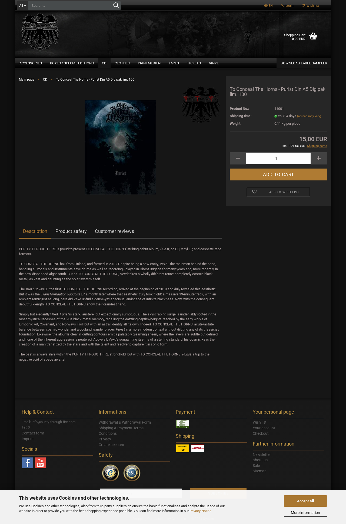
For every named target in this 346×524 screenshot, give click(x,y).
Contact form (33, 433)
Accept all (305, 501)
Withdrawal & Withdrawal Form (125, 422)
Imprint (28, 439)
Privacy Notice (200, 511)
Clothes (122, 63)
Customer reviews (114, 231)
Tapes (174, 63)
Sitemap (260, 471)
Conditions (108, 433)
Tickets (194, 63)
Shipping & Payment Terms (121, 428)
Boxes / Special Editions (72, 63)
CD (104, 63)
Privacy (105, 439)
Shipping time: (241, 116)
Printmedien (149, 63)
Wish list (310, 6)
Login (287, 6)
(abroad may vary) (309, 116)
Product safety (71, 231)
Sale (256, 465)
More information (305, 512)
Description (35, 231)
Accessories (30, 63)
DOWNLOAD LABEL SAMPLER (304, 63)
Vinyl (214, 63)
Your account (264, 428)
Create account (111, 445)
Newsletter (262, 454)
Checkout (261, 433)
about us (260, 460)
